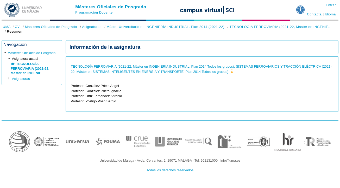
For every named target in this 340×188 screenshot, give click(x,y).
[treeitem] (31, 65)
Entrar (331, 5)
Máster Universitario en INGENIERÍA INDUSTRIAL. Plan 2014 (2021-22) (165, 27)
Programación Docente (93, 12)
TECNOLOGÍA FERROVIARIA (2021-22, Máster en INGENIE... (281, 27)
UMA (7, 27)
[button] (300, 7)
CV (17, 27)
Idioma (330, 14)
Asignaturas (91, 27)
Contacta (314, 14)
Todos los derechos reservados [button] (170, 170)
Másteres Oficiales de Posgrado (110, 6)
